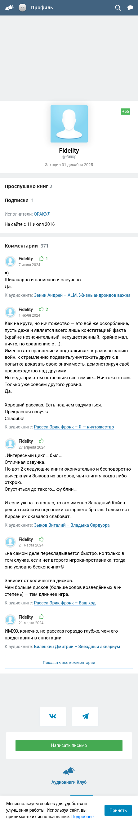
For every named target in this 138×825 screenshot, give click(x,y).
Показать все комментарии (69, 662)
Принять (118, 810)
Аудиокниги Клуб (69, 768)
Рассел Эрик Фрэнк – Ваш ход (65, 602)
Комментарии (26, 246)
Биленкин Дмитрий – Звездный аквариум (77, 646)
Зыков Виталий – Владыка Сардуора (72, 525)
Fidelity (26, 258)
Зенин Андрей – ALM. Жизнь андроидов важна (82, 295)
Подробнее (82, 816)
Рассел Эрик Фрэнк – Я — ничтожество (74, 426)
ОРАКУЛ (42, 214)
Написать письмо (69, 745)
